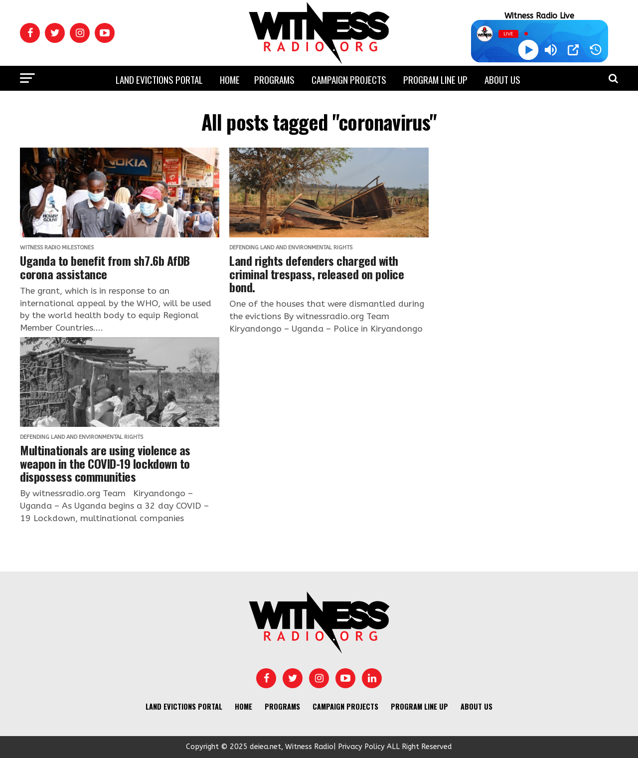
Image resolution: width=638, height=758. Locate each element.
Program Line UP (435, 79)
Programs (274, 79)
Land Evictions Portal (159, 79)
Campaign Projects (349, 79)
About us (502, 79)
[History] (595, 49)
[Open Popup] (573, 49)
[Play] (528, 50)
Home (230, 79)
